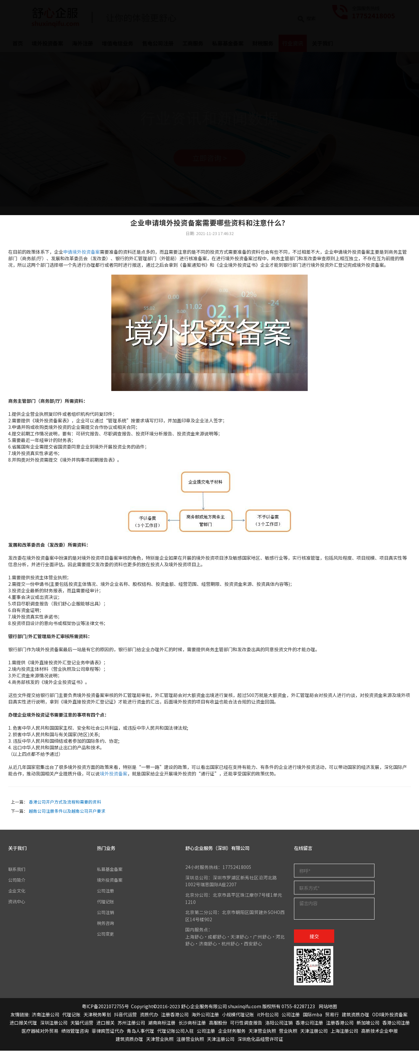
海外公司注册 (205, 1015)
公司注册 (106, 891)
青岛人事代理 (140, 1032)
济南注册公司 (45, 1015)
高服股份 (218, 1024)
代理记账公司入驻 (175, 1032)
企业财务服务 (232, 1032)
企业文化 (17, 891)
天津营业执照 (262, 1032)
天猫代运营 (81, 1024)
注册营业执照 (190, 1040)
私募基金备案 (110, 870)
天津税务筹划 (97, 1015)
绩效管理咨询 (75, 1032)
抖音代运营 (125, 1015)
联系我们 (17, 870)
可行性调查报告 (246, 1024)
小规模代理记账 (238, 1015)
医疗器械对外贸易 (40, 1032)
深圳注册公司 (53, 1024)
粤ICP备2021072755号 (105, 1007)
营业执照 (288, 1032)
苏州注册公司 (131, 1024)
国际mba (312, 1015)
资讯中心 (17, 902)
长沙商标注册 (192, 1024)
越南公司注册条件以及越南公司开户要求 (67, 812)
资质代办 (149, 1015)
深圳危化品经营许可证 (260, 1040)
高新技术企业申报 (379, 1032)
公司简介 (17, 880)
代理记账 (106, 902)
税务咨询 (106, 923)
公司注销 (106, 912)
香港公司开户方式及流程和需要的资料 (65, 803)
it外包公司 (268, 1015)
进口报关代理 (23, 1024)
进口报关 (105, 1024)
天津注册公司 (314, 1032)
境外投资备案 (113, 775)
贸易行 (332, 1015)
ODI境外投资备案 (390, 1015)
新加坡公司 (367, 1024)
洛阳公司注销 (279, 1024)
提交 (314, 937)
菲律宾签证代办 (108, 1032)
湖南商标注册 (161, 1024)
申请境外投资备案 (81, 253)
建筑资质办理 (355, 1015)
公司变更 (106, 933)
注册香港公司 (175, 1015)
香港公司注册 (309, 1024)
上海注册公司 (344, 1032)
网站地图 (328, 1007)
